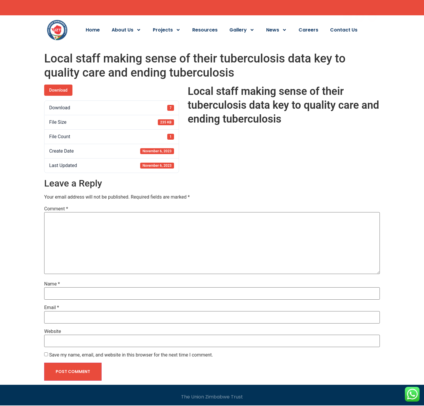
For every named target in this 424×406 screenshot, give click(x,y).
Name (52, 284)
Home (93, 31)
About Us (126, 31)
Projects (166, 31)
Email (51, 307)
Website (52, 331)
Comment (56, 209)
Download (58, 90)
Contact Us (343, 31)
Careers (308, 31)
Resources (205, 31)
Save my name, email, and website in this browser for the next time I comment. (131, 355)
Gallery (241, 31)
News (276, 31)
